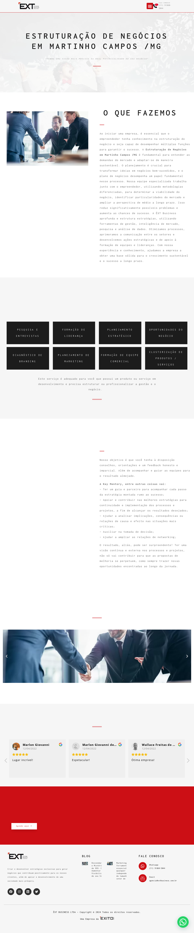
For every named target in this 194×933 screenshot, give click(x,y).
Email (152, 877)
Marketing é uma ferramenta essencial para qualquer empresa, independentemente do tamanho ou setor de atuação (126, 871)
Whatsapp (153, 865)
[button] (150, 6)
